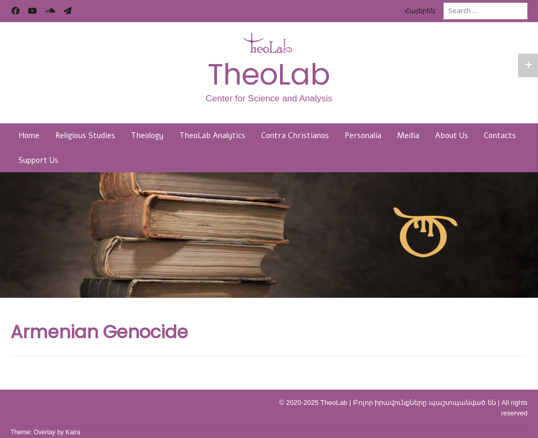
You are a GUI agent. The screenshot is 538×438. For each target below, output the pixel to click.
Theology (147, 135)
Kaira (73, 432)
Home (28, 135)
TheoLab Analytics (212, 135)
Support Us (38, 160)
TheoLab (269, 74)
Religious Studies (85, 135)
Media (408, 135)
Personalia (363, 135)
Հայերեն (420, 11)
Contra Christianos (295, 135)
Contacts (500, 135)
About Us (451, 135)
